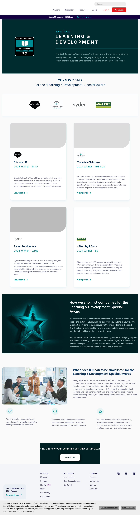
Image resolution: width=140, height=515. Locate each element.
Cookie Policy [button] (28, 512)
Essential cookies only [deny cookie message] (109, 508)
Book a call (70, 457)
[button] (57, 10)
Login (105, 10)
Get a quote (119, 10)
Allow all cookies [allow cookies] (128, 508)
